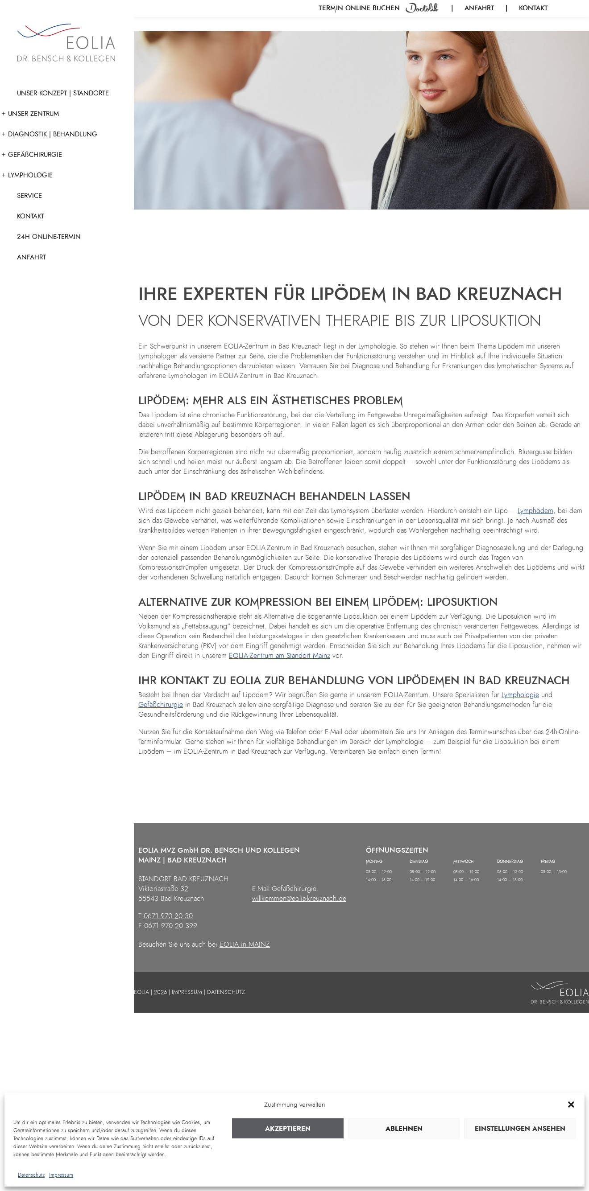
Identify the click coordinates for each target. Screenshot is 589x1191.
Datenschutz (31, 1175)
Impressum (61, 1175)
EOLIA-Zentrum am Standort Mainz (279, 656)
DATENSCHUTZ (226, 992)
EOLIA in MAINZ (245, 944)
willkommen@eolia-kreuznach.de (299, 899)
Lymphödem (535, 511)
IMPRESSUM (187, 992)
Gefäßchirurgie (160, 705)
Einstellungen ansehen (520, 1129)
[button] (571, 1104)
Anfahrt (479, 8)
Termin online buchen (360, 8)
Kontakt (533, 8)
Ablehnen (404, 1129)
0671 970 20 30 (168, 916)
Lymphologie (520, 695)
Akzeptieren (288, 1129)
